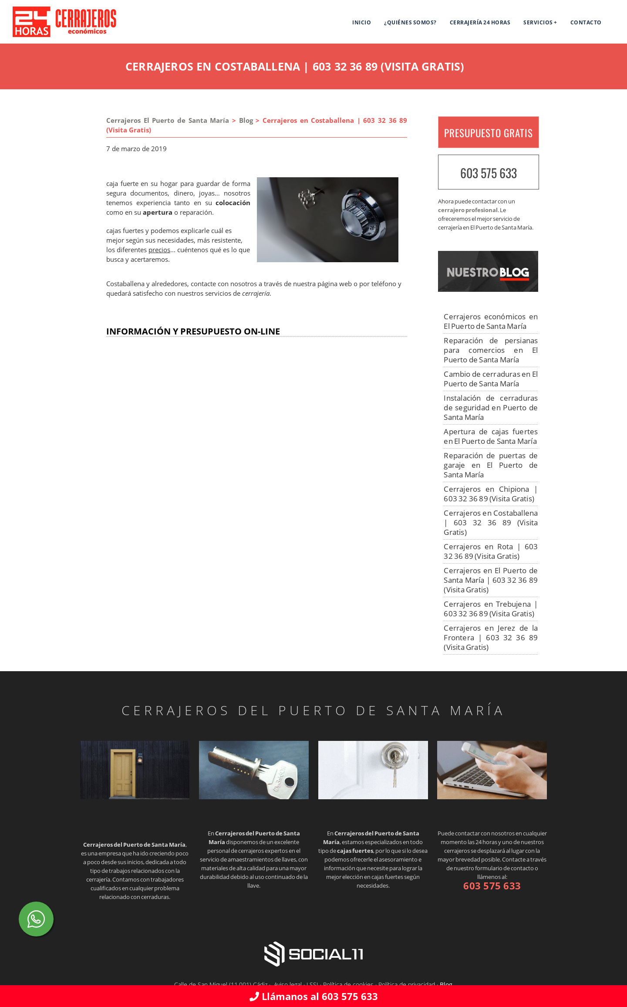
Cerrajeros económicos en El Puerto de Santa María (491, 321)
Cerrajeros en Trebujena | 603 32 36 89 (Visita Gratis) (491, 608)
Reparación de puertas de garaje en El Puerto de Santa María (491, 465)
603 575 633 (488, 173)
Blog (246, 120)
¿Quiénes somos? (410, 22)
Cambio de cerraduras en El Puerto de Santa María (491, 379)
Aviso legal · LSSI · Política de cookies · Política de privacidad (354, 984)
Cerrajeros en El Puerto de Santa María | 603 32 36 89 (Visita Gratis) (491, 580)
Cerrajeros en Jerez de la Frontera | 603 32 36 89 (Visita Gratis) (491, 637)
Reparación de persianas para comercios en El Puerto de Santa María (491, 350)
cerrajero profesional (468, 210)
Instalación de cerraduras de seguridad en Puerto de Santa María (491, 407)
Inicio (361, 22)
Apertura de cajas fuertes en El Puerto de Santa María (491, 436)
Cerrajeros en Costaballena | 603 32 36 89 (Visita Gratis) (491, 522)
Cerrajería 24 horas (480, 22)
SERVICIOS (538, 22)
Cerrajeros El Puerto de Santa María (167, 120)
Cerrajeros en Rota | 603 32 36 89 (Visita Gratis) (491, 551)
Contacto (586, 22)
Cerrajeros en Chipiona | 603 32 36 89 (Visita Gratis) (491, 494)
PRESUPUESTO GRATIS (488, 132)
